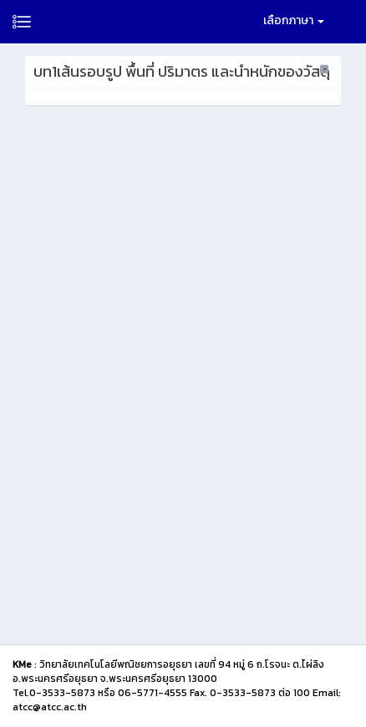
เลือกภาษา (293, 20)
